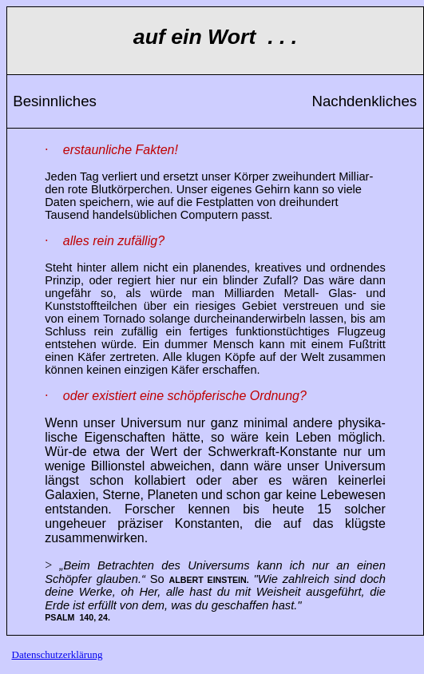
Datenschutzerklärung (57, 654)
